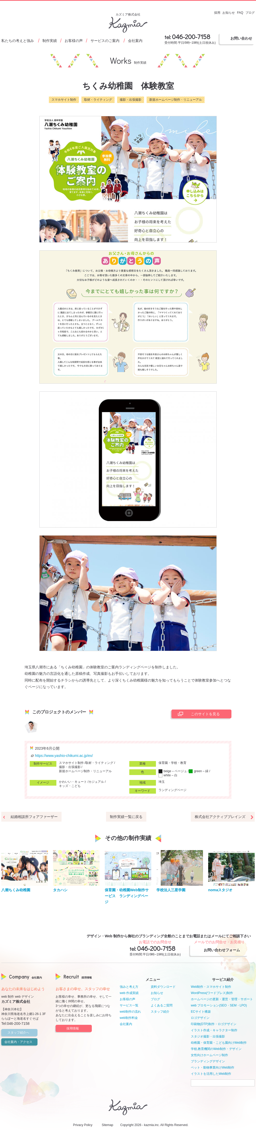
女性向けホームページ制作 (209, 1055)
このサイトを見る (197, 714)
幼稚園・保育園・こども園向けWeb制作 (219, 1042)
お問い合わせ (241, 38)
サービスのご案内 (105, 40)
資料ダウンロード (163, 987)
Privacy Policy (83, 1125)
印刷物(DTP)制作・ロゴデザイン (213, 1024)
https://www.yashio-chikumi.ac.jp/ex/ (61, 756)
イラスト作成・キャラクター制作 (214, 1030)
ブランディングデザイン (208, 1061)
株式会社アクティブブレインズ (220, 817)
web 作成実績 (129, 993)
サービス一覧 (129, 1005)
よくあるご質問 (161, 1005)
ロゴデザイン (200, 1018)
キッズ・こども (70, 786)
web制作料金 (129, 1018)
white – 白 (168, 775)
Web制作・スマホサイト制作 (211, 987)
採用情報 (78, 1028)
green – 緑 (198, 771)
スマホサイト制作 (63, 99)
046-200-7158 (191, 36)
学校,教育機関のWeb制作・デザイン (216, 1049)
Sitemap (107, 1125)
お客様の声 (74, 40)
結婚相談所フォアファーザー (34, 817)
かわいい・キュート (73, 782)
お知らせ (157, 993)
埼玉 (162, 782)
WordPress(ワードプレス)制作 (212, 993)
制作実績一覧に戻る (126, 817)
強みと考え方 (129, 987)
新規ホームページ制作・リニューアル (175, 99)
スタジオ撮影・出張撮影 (208, 1036)
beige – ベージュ (173, 771)
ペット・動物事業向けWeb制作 (212, 1067)
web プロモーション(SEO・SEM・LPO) (219, 1005)
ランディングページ (172, 790)
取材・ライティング (98, 99)
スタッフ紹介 (160, 1011)
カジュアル (96, 782)
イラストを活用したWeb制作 (211, 1074)
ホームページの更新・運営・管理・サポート (222, 999)
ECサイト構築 (201, 1011)
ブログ (155, 999)
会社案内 (135, 40)
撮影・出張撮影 (130, 99)
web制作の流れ (130, 1011)
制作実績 (49, 40)
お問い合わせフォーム (224, 950)
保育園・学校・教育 (172, 763)
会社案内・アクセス (20, 1042)
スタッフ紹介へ (21, 1032)
